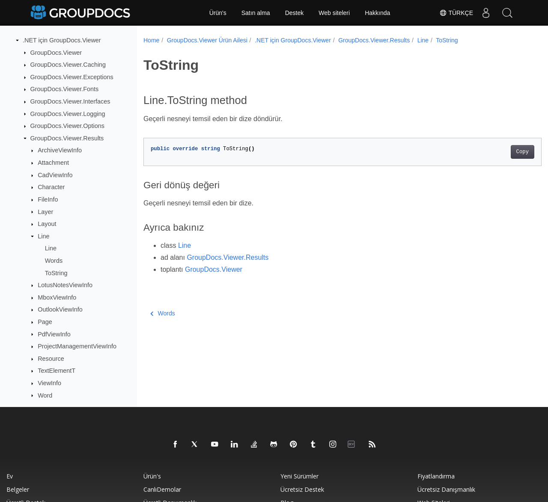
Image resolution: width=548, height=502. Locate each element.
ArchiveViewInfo (60, 150)
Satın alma (255, 12)
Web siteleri (334, 12)
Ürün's (217, 12)
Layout (47, 223)
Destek (294, 12)
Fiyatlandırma (436, 476)
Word (45, 395)
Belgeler (17, 489)
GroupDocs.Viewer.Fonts (64, 89)
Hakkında (377, 12)
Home (151, 40)
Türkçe (456, 13)
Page (45, 321)
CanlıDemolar (162, 489)
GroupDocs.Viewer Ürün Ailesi (207, 40)
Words (54, 260)
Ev (9, 476)
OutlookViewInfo (60, 309)
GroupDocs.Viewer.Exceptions (71, 77)
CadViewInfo (55, 175)
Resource (51, 358)
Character (51, 187)
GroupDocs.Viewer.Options (67, 125)
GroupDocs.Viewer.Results (67, 138)
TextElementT (56, 370)
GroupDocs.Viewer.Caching (68, 64)
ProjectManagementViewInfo (77, 346)
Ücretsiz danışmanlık (446, 489)
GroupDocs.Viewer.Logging (67, 113)
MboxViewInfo (57, 297)
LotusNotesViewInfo (65, 285)
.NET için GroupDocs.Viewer (62, 40)
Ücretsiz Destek (302, 489)
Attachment (53, 162)
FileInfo (48, 199)
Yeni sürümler (299, 476)
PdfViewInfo (54, 334)
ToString (56, 273)
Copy (494, 152)
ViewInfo (49, 383)
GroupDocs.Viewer (56, 52)
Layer (45, 211)
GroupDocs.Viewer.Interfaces (70, 101)
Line (43, 236)
